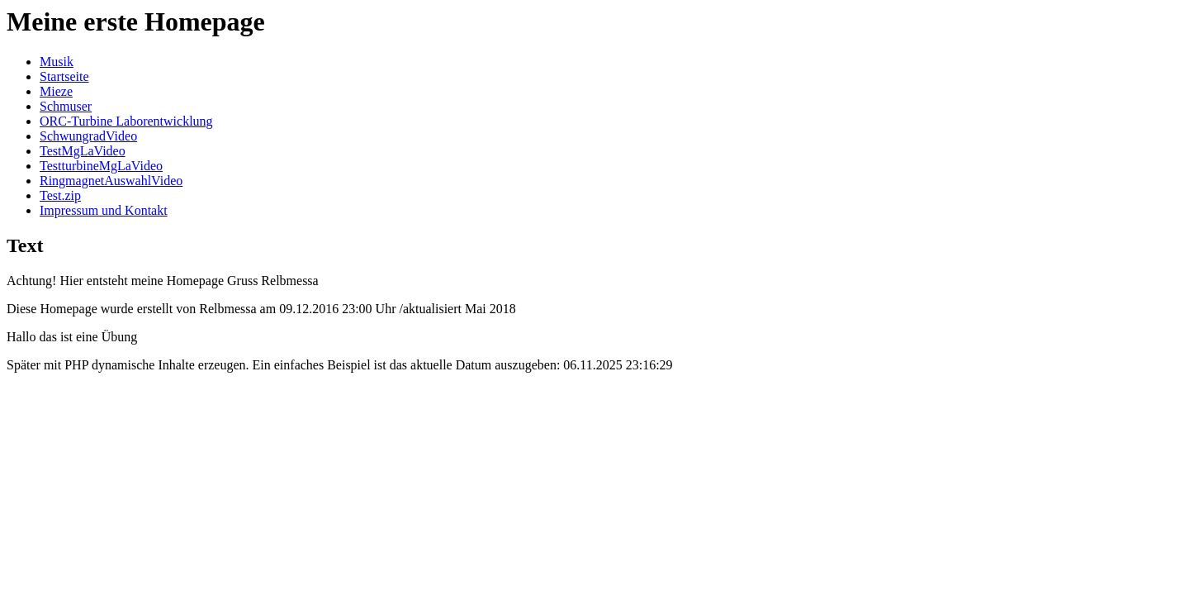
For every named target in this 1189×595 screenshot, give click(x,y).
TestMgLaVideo (83, 151)
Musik (56, 62)
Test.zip (60, 195)
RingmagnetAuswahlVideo (111, 181)
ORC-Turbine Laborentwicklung (126, 121)
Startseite (64, 76)
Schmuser (66, 106)
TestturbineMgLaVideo (101, 166)
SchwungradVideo (88, 136)
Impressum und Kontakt (104, 210)
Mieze (56, 91)
